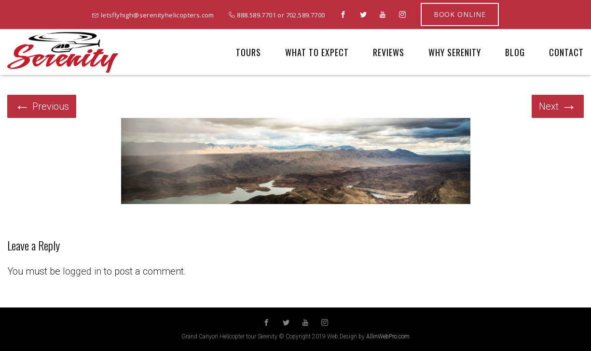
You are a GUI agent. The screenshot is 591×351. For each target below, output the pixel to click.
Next (558, 106)
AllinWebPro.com (388, 336)
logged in (82, 271)
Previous (41, 106)
